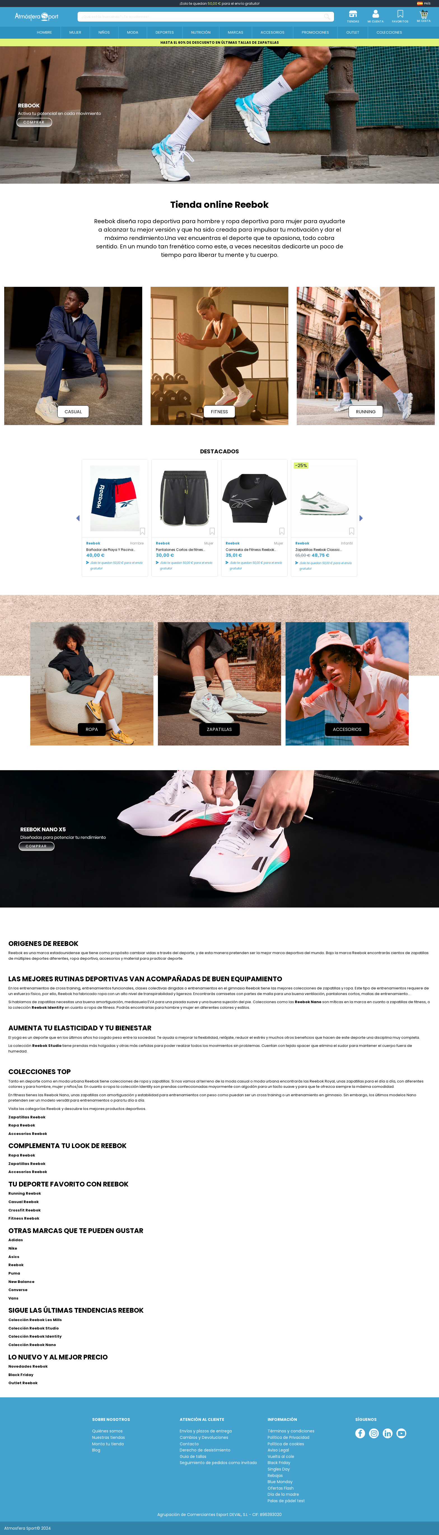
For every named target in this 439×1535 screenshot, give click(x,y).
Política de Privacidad (288, 1437)
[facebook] (360, 1433)
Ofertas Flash (281, 1487)
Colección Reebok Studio (33, 1327)
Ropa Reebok (21, 1125)
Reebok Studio (47, 1045)
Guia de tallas (193, 1456)
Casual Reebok (23, 1201)
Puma (14, 1273)
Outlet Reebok (23, 1382)
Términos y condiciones (291, 1431)
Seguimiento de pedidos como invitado (218, 1462)
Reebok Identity (48, 1007)
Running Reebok (24, 1193)
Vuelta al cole (281, 1456)
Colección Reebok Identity (35, 1336)
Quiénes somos (107, 1431)
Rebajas (275, 1475)
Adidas (15, 1239)
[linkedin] (388, 1433)
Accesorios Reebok (27, 1133)
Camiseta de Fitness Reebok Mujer (250, 550)
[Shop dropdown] (424, 3)
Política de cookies (286, 1443)
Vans (13, 1298)
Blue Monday (280, 1481)
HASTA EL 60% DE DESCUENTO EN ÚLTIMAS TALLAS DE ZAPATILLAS (219, 42)
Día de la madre (283, 1494)
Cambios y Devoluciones (204, 1437)
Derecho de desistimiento (205, 1449)
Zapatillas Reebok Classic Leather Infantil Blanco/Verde (320, 550)
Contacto (189, 1443)
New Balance (21, 1281)
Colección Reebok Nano (32, 1344)
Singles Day (279, 1468)
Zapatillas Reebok (26, 1116)
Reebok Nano (308, 1002)
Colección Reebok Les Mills (35, 1319)
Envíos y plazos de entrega (206, 1431)
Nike (12, 1248)
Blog (96, 1449)
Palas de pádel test (286, 1500)
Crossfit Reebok (24, 1210)
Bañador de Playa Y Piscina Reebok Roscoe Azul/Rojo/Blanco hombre (114, 550)
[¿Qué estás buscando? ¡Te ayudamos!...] (327, 16)
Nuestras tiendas (108, 1437)
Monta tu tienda (108, 1443)
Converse (17, 1289)
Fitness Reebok (23, 1218)
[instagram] (374, 1433)
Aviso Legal (278, 1449)
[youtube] (401, 1433)
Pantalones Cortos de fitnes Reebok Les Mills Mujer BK (179, 550)
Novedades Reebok (28, 1365)
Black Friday (20, 1374)
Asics (14, 1256)
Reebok (16, 1264)
